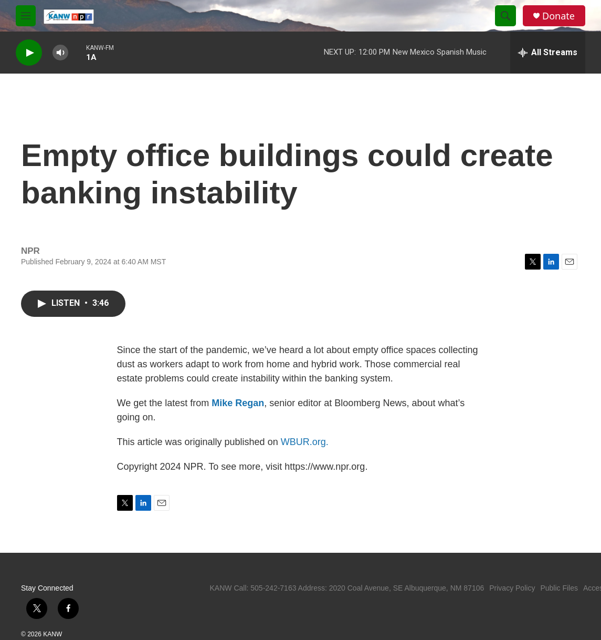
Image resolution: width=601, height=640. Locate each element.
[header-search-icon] (505, 15)
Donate (558, 16)
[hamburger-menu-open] (26, 15)
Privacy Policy (512, 588)
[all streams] (547, 53)
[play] (28, 53)
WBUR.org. (305, 442)
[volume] (60, 53)
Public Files (559, 588)
